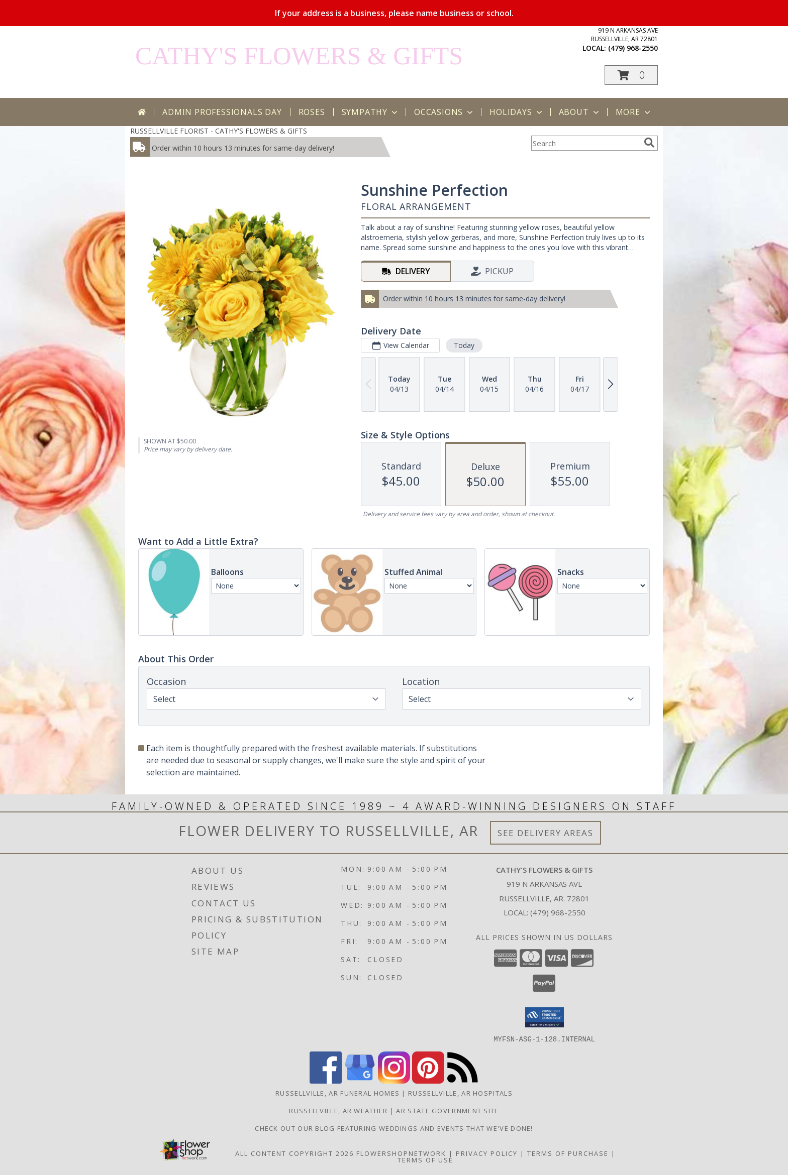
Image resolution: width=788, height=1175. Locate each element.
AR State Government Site (447, 1110)
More (634, 112)
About (580, 112)
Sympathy (371, 112)
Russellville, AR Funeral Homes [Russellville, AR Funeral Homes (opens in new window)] (337, 1092)
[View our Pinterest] (428, 1080)
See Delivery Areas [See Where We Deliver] (546, 833)
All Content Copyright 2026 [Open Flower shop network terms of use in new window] (294, 1152)
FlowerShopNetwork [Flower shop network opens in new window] (401, 1152)
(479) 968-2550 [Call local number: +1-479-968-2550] (633, 48)
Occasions (444, 112)
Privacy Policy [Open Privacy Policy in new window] (487, 1152)
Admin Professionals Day (221, 112)
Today (464, 345)
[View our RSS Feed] (462, 1080)
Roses (312, 112)
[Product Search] (585, 143)
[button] (631, 75)
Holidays (516, 112)
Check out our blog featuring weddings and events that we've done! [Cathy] (394, 1127)
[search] (649, 142)
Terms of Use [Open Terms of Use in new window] (425, 1159)
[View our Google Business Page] (360, 1080)
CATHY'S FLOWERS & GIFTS (299, 56)
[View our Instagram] (394, 1080)
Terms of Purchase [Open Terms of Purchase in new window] (568, 1152)
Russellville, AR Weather (338, 1110)
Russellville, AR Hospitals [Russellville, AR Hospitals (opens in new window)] (460, 1092)
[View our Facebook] (326, 1080)
